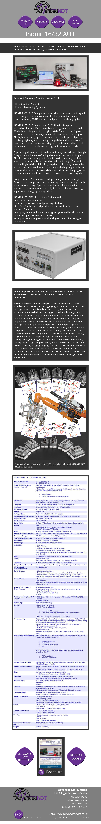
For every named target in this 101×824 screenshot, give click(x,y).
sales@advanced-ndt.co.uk (72, 814)
